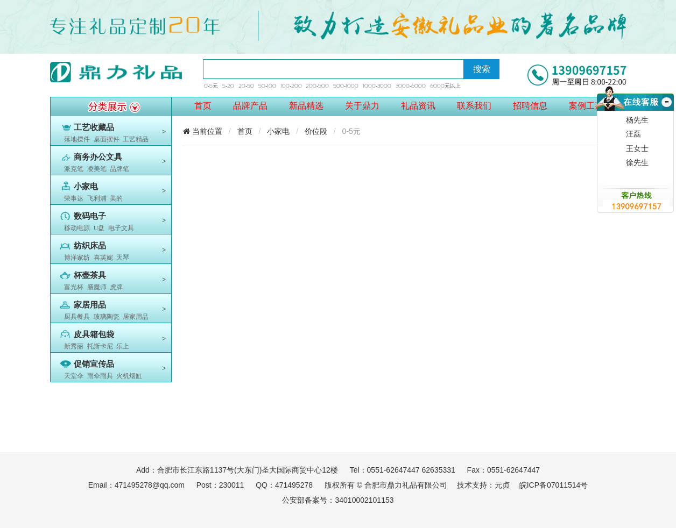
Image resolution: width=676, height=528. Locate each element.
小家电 (86, 186)
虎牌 (116, 287)
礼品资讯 (418, 105)
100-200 (291, 85)
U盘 (99, 228)
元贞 (502, 485)
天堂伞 (73, 376)
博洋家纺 (77, 257)
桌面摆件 (106, 139)
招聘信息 (530, 105)
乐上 (122, 346)
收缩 (665, 115)
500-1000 (345, 85)
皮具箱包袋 (94, 334)
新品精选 (306, 105)
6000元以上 (445, 85)
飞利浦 (97, 198)
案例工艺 (586, 105)
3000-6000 (411, 85)
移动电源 (77, 228)
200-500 (317, 85)
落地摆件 (77, 139)
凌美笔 (97, 169)
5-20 (228, 85)
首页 (203, 105)
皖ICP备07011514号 (553, 485)
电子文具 (121, 228)
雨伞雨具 (100, 376)
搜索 (481, 69)
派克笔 (73, 169)
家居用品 (90, 305)
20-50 (246, 85)
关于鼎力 (362, 105)
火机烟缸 (129, 376)
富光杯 (73, 287)
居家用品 (136, 316)
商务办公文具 (98, 157)
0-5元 (211, 85)
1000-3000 (377, 85)
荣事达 (73, 198)
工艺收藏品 (94, 127)
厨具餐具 (77, 316)
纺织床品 (90, 245)
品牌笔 (119, 169)
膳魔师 (97, 287)
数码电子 (90, 216)
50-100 (267, 85)
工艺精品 (136, 139)
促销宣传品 (94, 364)
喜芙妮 (103, 257)
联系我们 (474, 105)
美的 (116, 198)
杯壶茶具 (90, 275)
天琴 (122, 257)
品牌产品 (250, 105)
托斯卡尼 (100, 346)
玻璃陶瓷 (106, 316)
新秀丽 (73, 346)
